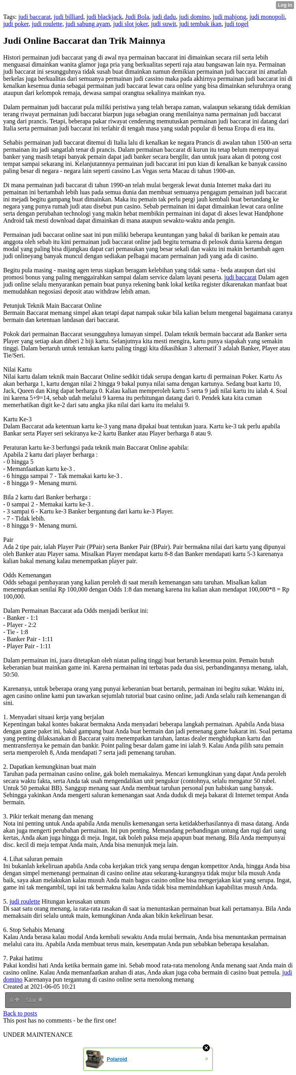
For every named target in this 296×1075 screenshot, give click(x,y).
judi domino (194, 16)
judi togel (237, 23)
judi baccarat (34, 16)
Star (34, 1000)
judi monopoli (267, 16)
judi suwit (163, 23)
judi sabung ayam (87, 23)
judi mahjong (229, 16)
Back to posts (20, 1013)
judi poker (16, 23)
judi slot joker (130, 23)
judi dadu (164, 16)
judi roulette (47, 23)
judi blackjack (104, 16)
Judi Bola (137, 16)
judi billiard (68, 16)
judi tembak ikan (200, 23)
